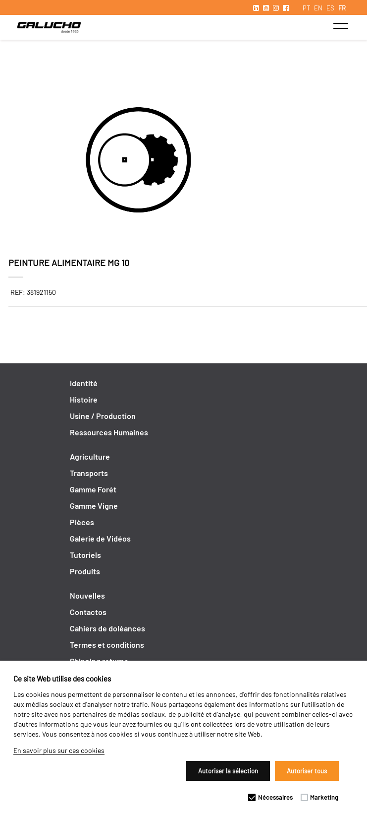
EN (318, 8)
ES (330, 8)
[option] (183, 161)
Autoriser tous (307, 771)
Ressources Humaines (109, 432)
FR (342, 8)
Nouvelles (87, 595)
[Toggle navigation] (340, 26)
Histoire (84, 399)
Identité (84, 383)
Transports (89, 473)
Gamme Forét (93, 489)
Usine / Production (103, 415)
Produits (85, 571)
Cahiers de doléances (107, 628)
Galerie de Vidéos (100, 538)
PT (306, 8)
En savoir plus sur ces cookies (59, 750)
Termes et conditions (107, 644)
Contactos (88, 611)
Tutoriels (85, 554)
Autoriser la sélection (228, 771)
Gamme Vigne (94, 505)
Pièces (82, 522)
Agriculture (90, 456)
